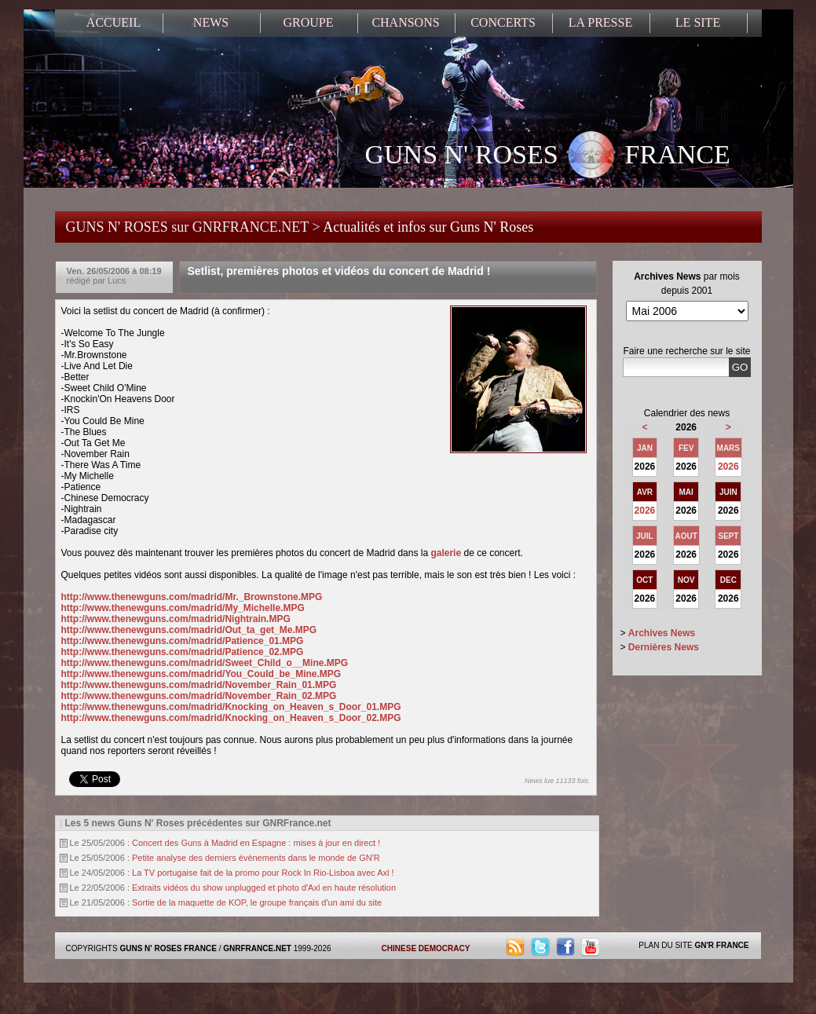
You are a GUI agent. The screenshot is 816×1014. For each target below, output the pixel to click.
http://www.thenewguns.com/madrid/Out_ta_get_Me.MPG (189, 629)
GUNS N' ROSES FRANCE (547, 156)
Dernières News (663, 647)
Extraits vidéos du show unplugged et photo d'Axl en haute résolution (264, 887)
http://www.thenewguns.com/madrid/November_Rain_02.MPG (199, 695)
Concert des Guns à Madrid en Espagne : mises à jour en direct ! (256, 842)
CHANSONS (405, 22)
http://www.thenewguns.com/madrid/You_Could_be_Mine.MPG (201, 673)
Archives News (661, 633)
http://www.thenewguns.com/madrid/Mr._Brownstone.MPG (192, 596)
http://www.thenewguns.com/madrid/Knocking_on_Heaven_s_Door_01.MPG (231, 706)
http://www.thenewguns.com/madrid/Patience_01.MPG (182, 640)
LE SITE (697, 22)
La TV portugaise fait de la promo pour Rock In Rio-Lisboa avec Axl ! (263, 872)
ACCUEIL (113, 22)
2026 (728, 466)
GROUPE (308, 22)
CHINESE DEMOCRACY (426, 948)
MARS (728, 448)
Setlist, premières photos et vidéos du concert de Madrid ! (339, 271)
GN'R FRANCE (721, 945)
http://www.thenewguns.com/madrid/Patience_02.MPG (182, 651)
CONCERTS (503, 22)
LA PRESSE (600, 22)
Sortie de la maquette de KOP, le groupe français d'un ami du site (257, 902)
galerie (445, 552)
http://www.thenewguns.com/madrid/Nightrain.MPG (176, 618)
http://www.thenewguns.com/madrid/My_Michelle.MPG (183, 607)
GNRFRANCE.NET (257, 948)
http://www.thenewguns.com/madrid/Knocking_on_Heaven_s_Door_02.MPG (231, 717)
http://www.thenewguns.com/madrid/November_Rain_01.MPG (199, 684)
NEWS (211, 22)
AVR (645, 492)
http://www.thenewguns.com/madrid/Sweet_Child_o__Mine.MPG (205, 662)
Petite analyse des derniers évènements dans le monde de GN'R (256, 857)
